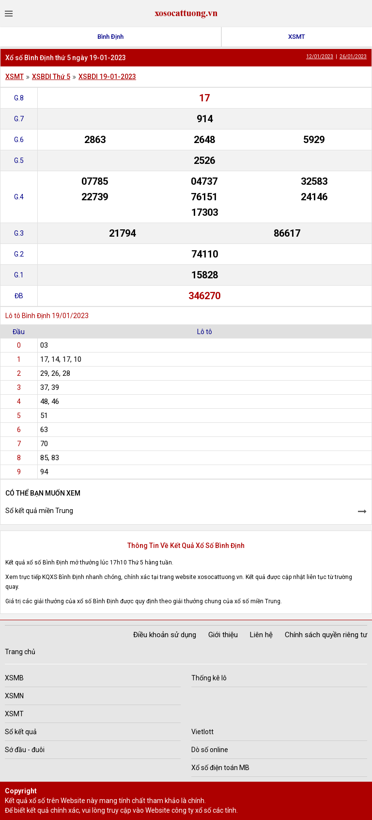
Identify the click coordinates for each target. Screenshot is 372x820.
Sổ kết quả (21, 732)
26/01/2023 (353, 56)
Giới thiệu (223, 634)
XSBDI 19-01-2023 (107, 76)
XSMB (14, 678)
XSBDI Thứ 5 (51, 76)
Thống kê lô (209, 678)
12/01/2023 (319, 56)
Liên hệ (261, 634)
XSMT (296, 36)
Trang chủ (20, 652)
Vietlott (202, 732)
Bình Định (110, 36)
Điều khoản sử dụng (164, 634)
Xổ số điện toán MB (220, 768)
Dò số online (209, 750)
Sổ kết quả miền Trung (39, 511)
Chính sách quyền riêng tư (326, 634)
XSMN (14, 696)
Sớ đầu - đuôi (25, 750)
